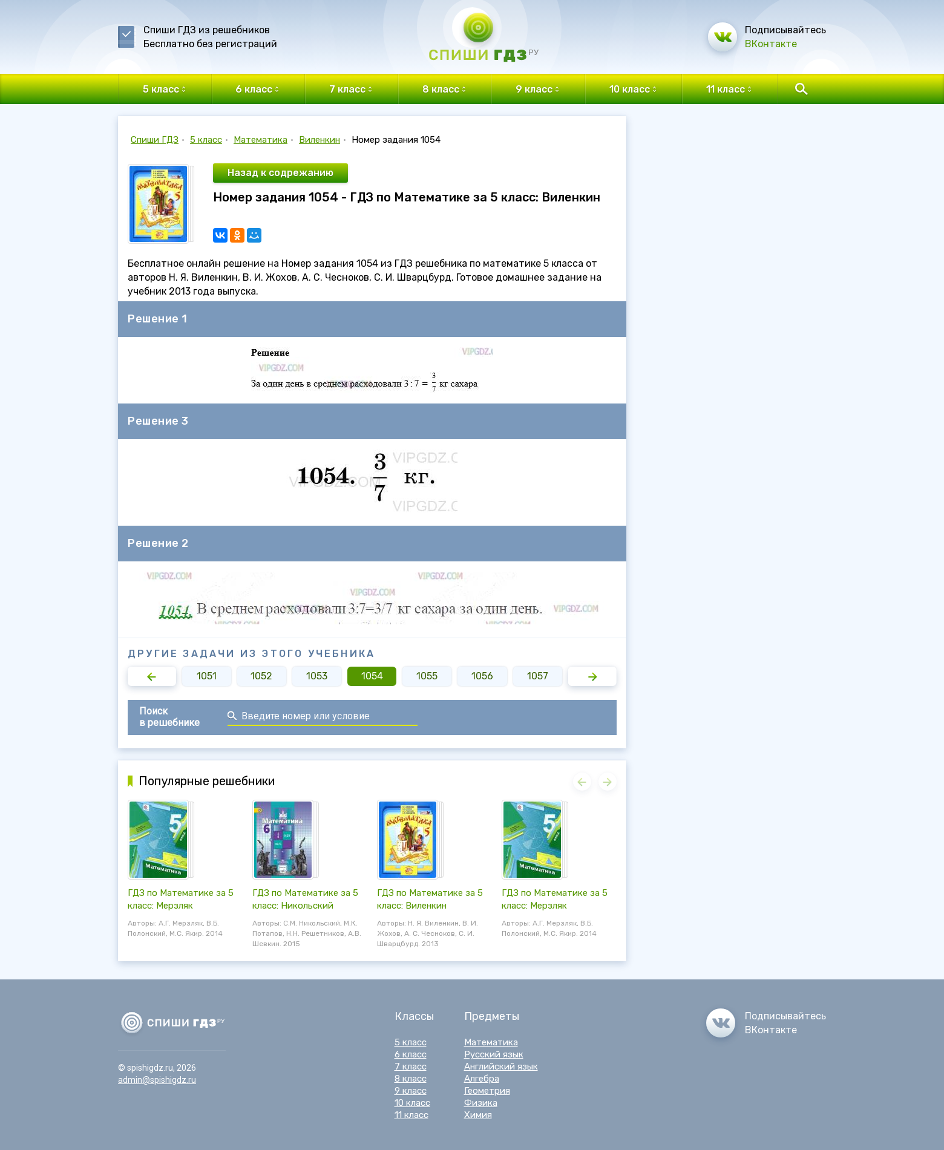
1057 (537, 676)
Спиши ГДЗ (155, 139)
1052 (261, 676)
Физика (480, 1102)
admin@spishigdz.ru (157, 1080)
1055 (427, 676)
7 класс (411, 1066)
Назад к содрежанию (280, 172)
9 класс (411, 1090)
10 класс (412, 1102)
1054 (372, 676)
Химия (478, 1114)
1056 (482, 676)
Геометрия (487, 1090)
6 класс (411, 1054)
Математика (260, 139)
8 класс (411, 1078)
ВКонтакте (771, 44)
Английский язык (501, 1066)
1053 (316, 676)
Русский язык (493, 1054)
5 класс (206, 139)
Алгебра (481, 1078)
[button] (152, 676)
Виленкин (319, 139)
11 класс (411, 1114)
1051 (207, 676)
